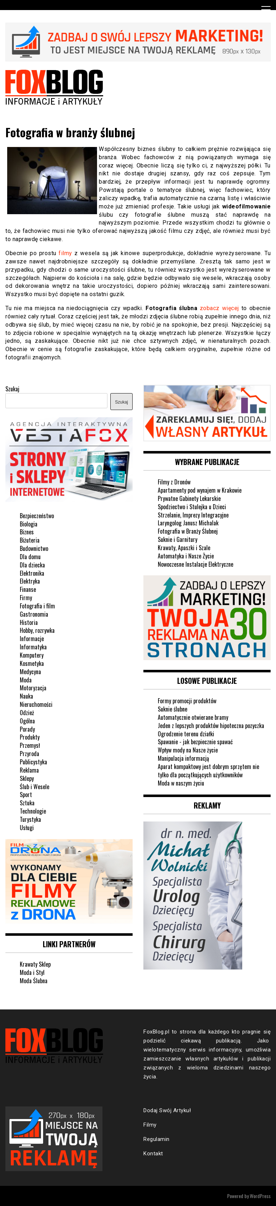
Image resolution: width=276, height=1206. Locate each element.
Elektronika (32, 573)
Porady (27, 729)
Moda (26, 680)
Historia (29, 622)
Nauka (26, 696)
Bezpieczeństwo (37, 515)
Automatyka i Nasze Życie (186, 556)
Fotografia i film (37, 606)
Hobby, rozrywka (37, 630)
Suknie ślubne (172, 709)
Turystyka (30, 819)
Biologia (28, 524)
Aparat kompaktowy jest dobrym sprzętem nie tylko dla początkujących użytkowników (208, 770)
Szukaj (12, 389)
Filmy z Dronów (174, 482)
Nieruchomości (36, 704)
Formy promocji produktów (187, 700)
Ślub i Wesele (34, 786)
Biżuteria (30, 540)
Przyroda (29, 753)
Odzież (27, 712)
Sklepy (27, 778)
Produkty (30, 737)
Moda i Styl (32, 972)
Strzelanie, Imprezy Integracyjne (193, 515)
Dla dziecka (32, 565)
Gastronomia (34, 614)
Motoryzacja (33, 687)
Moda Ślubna (33, 980)
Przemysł (30, 745)
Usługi (27, 827)
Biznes (27, 532)
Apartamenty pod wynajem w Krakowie (200, 490)
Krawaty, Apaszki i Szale (184, 547)
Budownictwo (34, 548)
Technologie (33, 811)
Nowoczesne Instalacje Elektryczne (195, 564)
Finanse (28, 589)
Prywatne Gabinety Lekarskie (189, 498)
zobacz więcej (219, 308)
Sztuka (27, 802)
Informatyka (33, 647)
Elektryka (30, 581)
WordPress (260, 1196)
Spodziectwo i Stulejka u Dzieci (192, 506)
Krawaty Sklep (35, 964)
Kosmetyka (32, 663)
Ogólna (27, 721)
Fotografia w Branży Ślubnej (188, 531)
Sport (26, 794)
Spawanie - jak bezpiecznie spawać (195, 741)
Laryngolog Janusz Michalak (188, 523)
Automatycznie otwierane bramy (193, 717)
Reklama (29, 770)
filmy (65, 253)
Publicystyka (33, 762)
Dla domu (30, 556)
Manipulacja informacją (183, 758)
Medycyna (30, 671)
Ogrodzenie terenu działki (186, 733)
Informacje (32, 638)
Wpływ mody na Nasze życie (188, 750)
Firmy (26, 597)
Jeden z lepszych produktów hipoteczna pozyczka (211, 725)
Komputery (31, 655)
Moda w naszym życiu (181, 783)
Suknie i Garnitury (177, 539)
